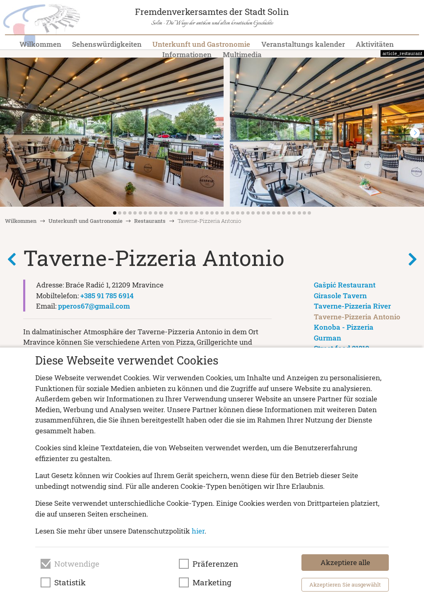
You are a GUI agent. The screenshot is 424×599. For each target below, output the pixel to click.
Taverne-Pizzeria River (352, 306)
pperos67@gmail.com (94, 306)
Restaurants (150, 221)
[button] (415, 133)
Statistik (70, 582)
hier (198, 531)
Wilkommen (40, 44)
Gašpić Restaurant (345, 285)
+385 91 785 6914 (107, 295)
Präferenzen (215, 564)
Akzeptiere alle (345, 562)
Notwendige (76, 564)
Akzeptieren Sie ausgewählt (345, 584)
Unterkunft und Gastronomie (201, 44)
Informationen (187, 54)
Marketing (212, 582)
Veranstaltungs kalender (303, 44)
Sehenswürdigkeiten (107, 44)
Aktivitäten (375, 44)
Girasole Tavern (340, 295)
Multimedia (242, 54)
